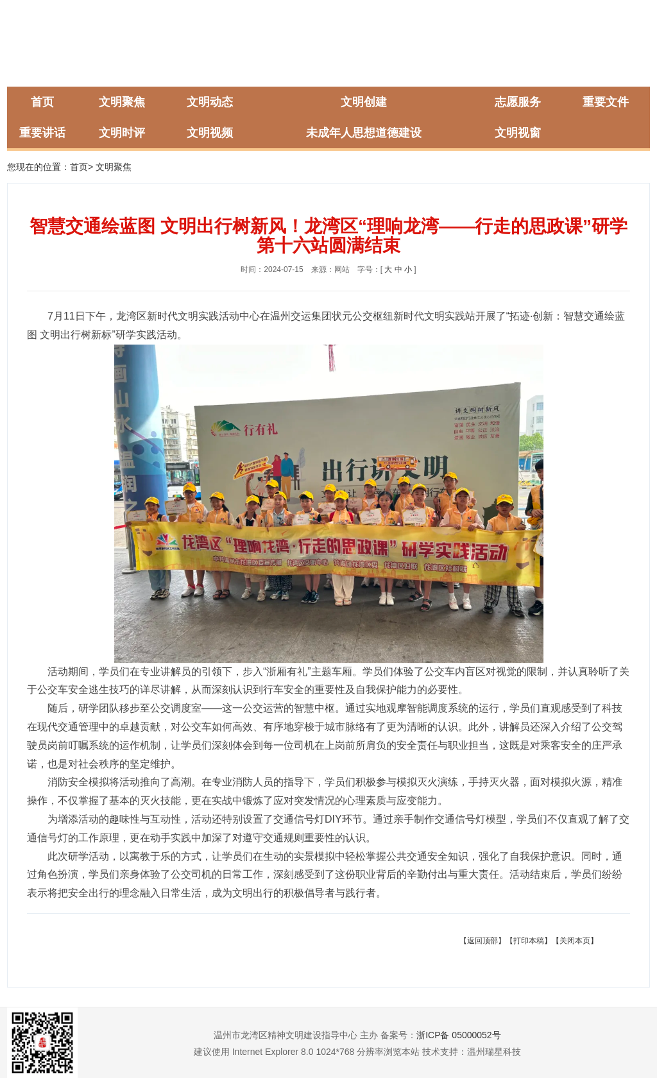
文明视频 (210, 132)
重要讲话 (42, 132)
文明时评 (122, 132)
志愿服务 (518, 102)
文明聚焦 (122, 102)
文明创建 (364, 102)
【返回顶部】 (482, 940)
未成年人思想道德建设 (364, 132)
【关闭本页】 (575, 940)
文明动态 (210, 102)
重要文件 (606, 102)
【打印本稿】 (529, 940)
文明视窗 (518, 132)
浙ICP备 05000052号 (458, 1035)
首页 (42, 102)
